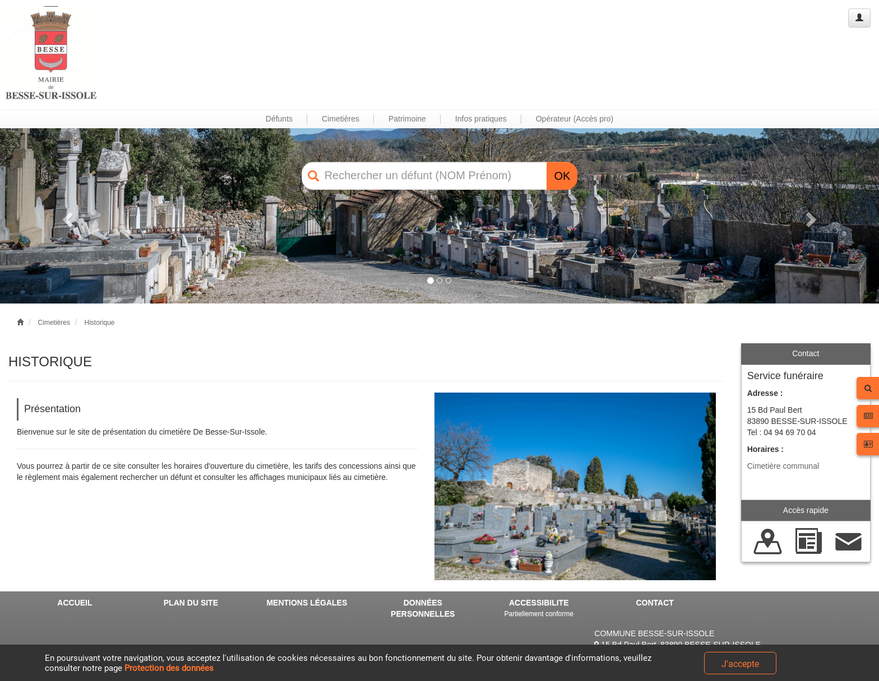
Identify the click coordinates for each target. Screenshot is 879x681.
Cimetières (54, 322)
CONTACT (654, 602)
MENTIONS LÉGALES (306, 602)
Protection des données (169, 668)
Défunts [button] (279, 118)
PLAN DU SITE (191, 602)
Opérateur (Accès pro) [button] (575, 118)
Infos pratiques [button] (481, 118)
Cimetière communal (783, 465)
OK (562, 176)
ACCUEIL (74, 602)
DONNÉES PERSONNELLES (423, 608)
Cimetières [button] (340, 118)
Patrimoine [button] (407, 118)
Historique (99, 322)
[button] (66, 216)
